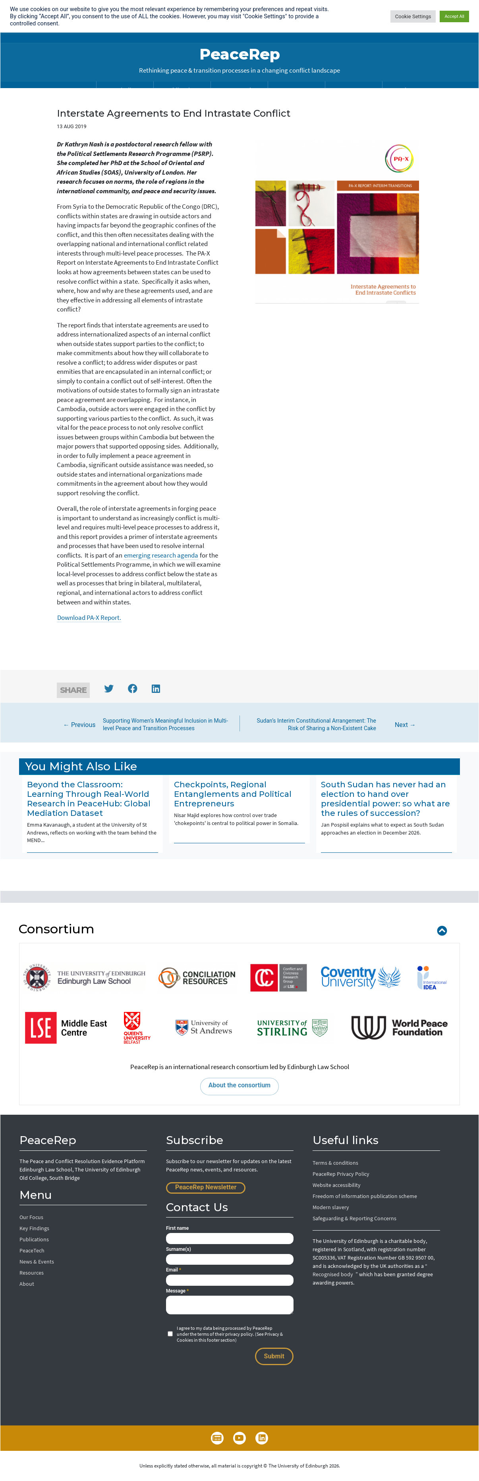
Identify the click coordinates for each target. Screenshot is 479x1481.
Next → (332, 725)
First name (177, 1228)
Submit (274, 1356)
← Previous (146, 725)
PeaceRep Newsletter (205, 1187)
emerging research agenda (161, 555)
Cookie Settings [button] (413, 16)
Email (173, 1270)
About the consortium (239, 1085)
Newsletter (217, 1438)
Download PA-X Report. (89, 617)
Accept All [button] (454, 16)
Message (177, 1291)
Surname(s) (178, 1249)
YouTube (239, 1438)
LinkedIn (261, 1438)
